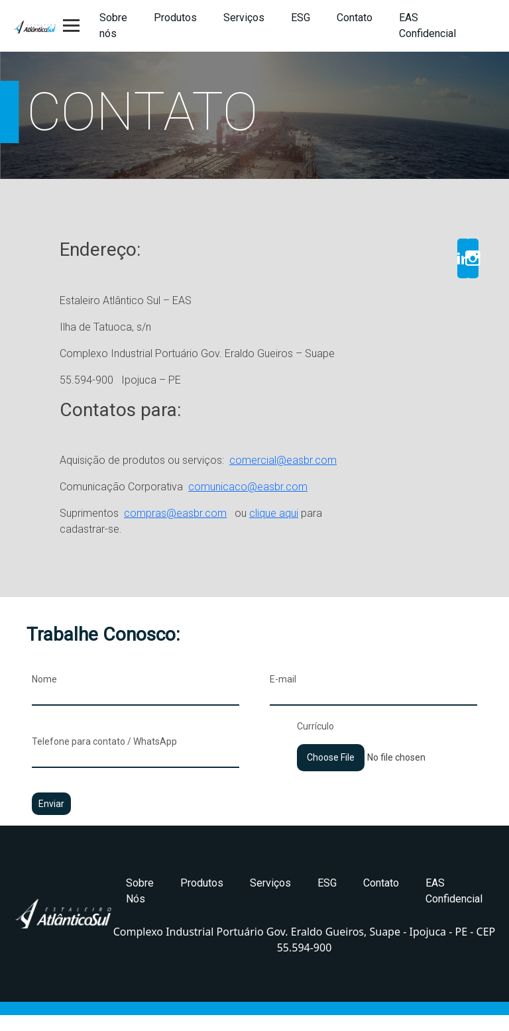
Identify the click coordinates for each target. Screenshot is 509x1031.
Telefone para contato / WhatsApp (135, 749)
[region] (254, 115)
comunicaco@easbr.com (248, 486)
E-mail (373, 687)
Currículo (387, 742)
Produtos (175, 17)
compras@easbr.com (175, 513)
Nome (135, 687)
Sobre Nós (140, 891)
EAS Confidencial (427, 25)
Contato (354, 17)
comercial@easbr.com (283, 460)
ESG (300, 17)
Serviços (243, 17)
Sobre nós (113, 25)
